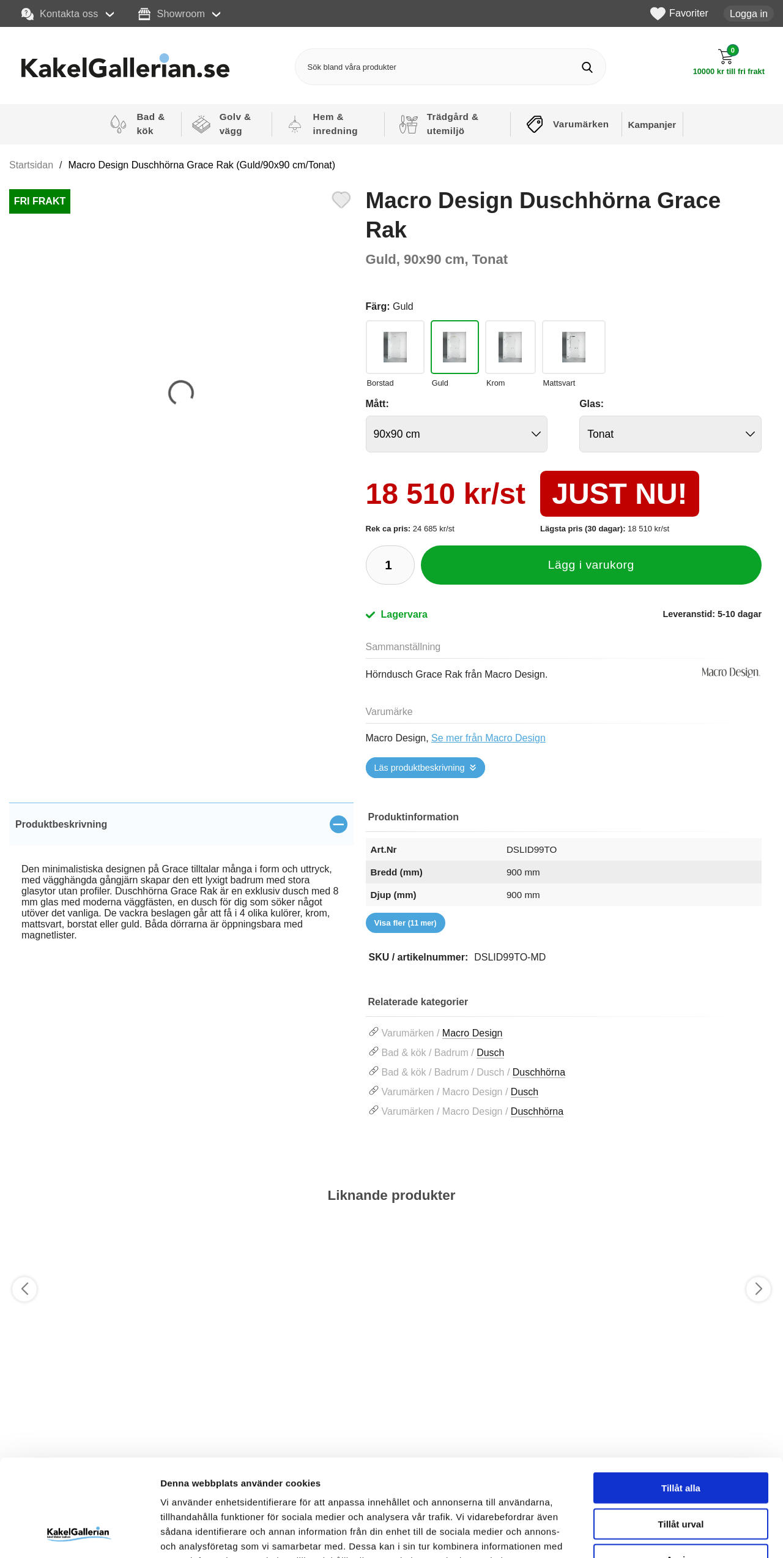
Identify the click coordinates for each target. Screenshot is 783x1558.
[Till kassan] (729, 62)
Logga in (749, 13)
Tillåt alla (680, 1396)
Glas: (591, 404)
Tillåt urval (681, 1433)
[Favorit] (341, 198)
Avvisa (681, 1468)
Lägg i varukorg (591, 564)
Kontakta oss (59, 14)
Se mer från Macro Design (488, 738)
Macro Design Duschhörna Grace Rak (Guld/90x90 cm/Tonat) (202, 165)
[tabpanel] (181, 885)
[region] (181, 824)
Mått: (377, 404)
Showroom (171, 14)
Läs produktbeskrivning (419, 768)
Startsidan (31, 165)
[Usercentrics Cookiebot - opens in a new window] (79, 1534)
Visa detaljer (664, 1534)
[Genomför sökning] (587, 67)
